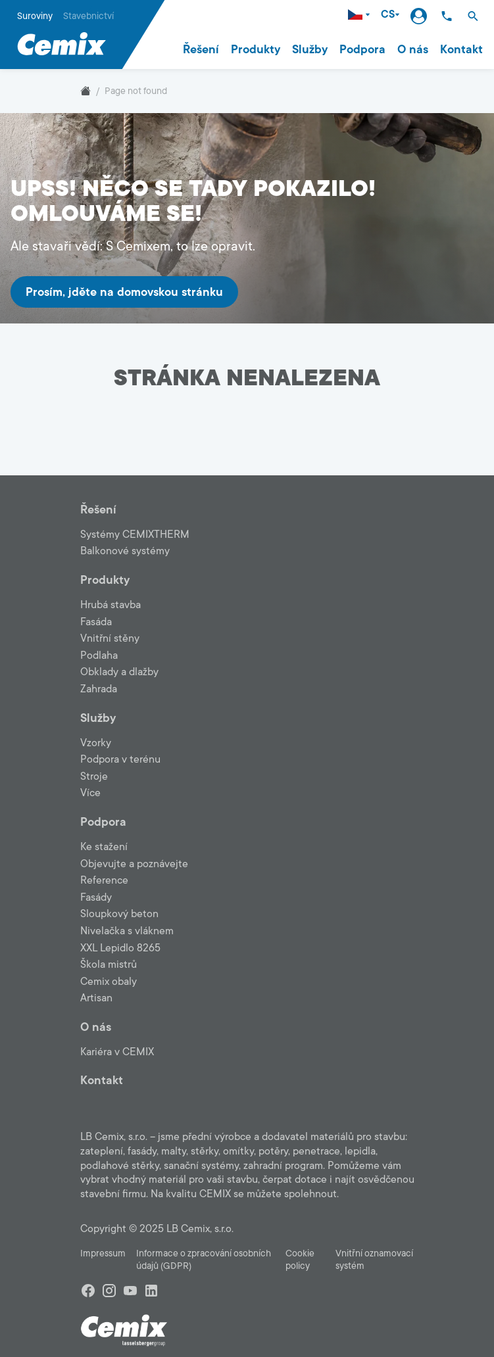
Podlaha (99, 655)
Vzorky (95, 743)
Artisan (96, 998)
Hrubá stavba (110, 605)
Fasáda (96, 622)
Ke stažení (104, 847)
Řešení (201, 49)
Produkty (255, 49)
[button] (473, 15)
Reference (104, 880)
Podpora (362, 49)
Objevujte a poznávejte (134, 864)
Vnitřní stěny (109, 638)
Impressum (103, 1253)
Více (90, 793)
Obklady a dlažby (119, 672)
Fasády (96, 897)
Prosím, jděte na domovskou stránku (124, 292)
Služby (310, 49)
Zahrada (98, 689)
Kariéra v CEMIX (117, 1052)
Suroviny (35, 16)
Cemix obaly (108, 981)
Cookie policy (299, 1259)
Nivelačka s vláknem (127, 931)
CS (390, 15)
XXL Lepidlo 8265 (120, 948)
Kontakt (461, 49)
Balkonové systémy (125, 551)
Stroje (94, 776)
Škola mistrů (108, 964)
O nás (412, 49)
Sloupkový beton (119, 914)
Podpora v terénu (120, 759)
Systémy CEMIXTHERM (134, 534)
